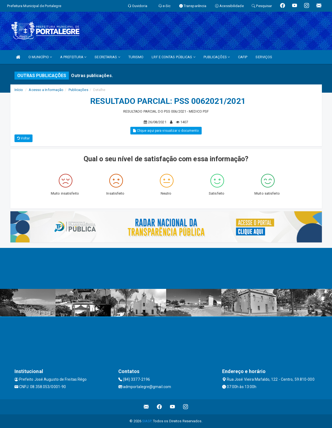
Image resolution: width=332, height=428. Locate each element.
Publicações (78, 90)
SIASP (146, 421)
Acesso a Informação (46, 90)
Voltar (23, 138)
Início (18, 90)
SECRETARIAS (107, 57)
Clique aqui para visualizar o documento (166, 131)
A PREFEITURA (73, 57)
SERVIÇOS (263, 57)
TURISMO (136, 57)
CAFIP (243, 57)
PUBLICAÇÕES (217, 57)
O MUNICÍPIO (40, 57)
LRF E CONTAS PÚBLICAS (173, 57)
